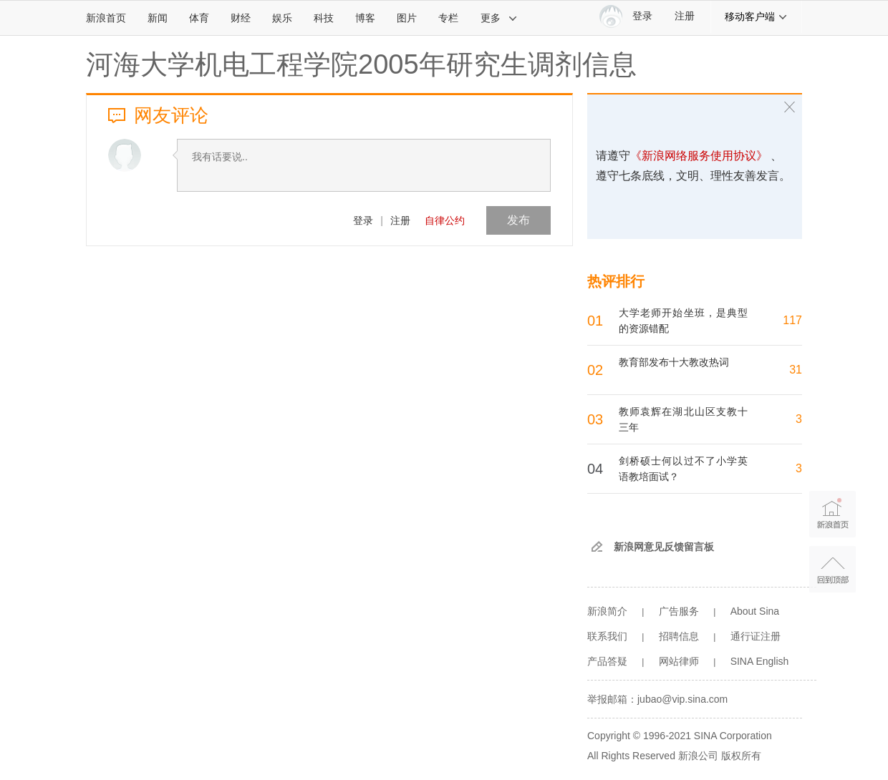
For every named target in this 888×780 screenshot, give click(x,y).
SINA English (759, 661)
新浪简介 (607, 611)
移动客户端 (756, 16)
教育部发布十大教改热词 (674, 362)
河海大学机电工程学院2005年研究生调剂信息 (361, 64)
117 (792, 320)
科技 (324, 18)
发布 (518, 220)
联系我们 (607, 636)
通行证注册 (755, 636)
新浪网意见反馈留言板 (664, 546)
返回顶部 (832, 569)
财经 (241, 18)
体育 (199, 18)
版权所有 (741, 755)
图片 (407, 18)
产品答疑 (607, 661)
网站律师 (679, 661)
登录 (363, 220)
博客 (365, 18)
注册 (685, 16)
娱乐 (282, 18)
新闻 (158, 18)
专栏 (448, 18)
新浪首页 (106, 18)
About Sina (755, 611)
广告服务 (679, 611)
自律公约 (445, 220)
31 (795, 370)
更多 (499, 18)
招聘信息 (679, 636)
